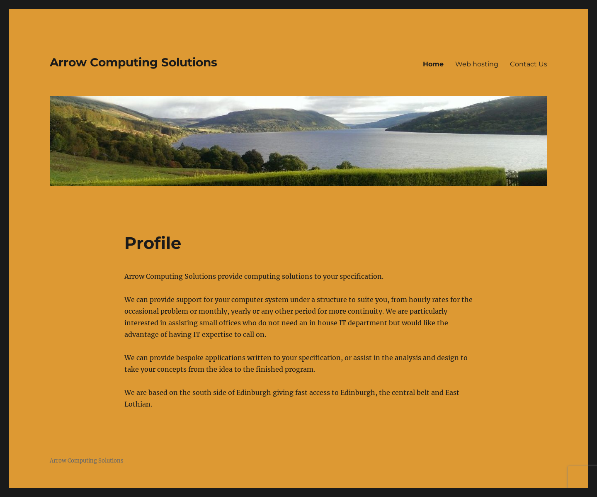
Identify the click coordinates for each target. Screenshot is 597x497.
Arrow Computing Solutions (133, 62)
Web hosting (476, 64)
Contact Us (528, 64)
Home (433, 64)
